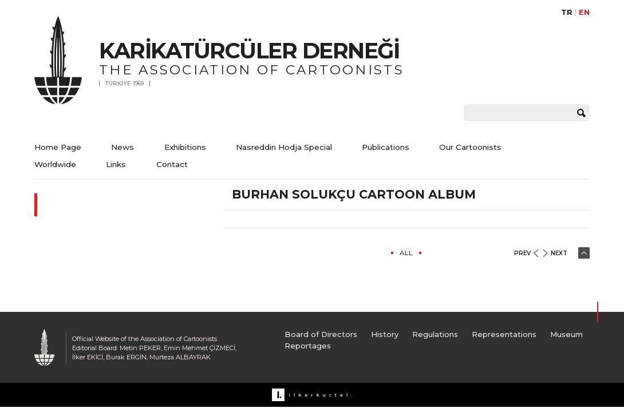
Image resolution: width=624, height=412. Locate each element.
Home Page (57, 147)
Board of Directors (321, 334)
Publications (385, 147)
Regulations (435, 334)
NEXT (559, 253)
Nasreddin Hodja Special (284, 147)
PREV (522, 253)
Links (116, 164)
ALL (406, 252)
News (122, 147)
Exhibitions (185, 147)
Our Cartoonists (470, 147)
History (384, 334)
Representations (504, 334)
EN (584, 12)
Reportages (308, 345)
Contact (172, 164)
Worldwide (55, 164)
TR (566, 12)
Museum (566, 334)
